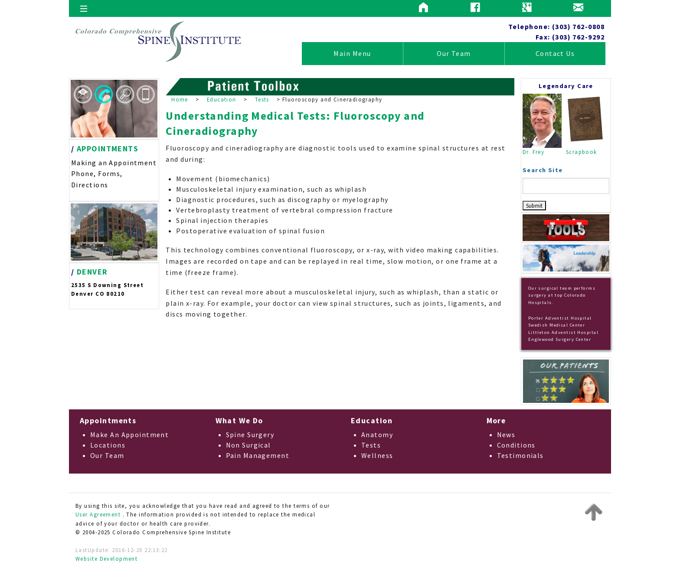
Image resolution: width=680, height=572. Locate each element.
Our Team (454, 53)
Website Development (106, 558)
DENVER (92, 272)
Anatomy (377, 434)
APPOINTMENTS (107, 149)
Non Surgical (248, 445)
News (506, 434)
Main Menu (352, 53)
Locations (107, 445)
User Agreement (98, 514)
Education (221, 99)
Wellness (377, 455)
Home (179, 99)
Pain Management (258, 455)
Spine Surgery (250, 434)
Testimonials (520, 455)
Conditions (516, 445)
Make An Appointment (129, 434)
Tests (262, 99)
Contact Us (555, 53)
